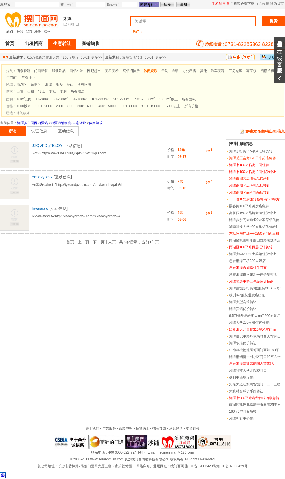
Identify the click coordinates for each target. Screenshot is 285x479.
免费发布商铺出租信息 (265, 131)
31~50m (61, 99)
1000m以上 (168, 99)
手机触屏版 (220, 4)
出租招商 (34, 43)
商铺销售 (91, 43)
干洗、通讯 (169, 71)
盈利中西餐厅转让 (242, 377)
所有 (13, 131)
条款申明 (126, 428)
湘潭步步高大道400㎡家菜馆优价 (254, 220)
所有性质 (77, 91)
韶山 (70, 84)
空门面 (11, 78)
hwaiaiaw (40, 208)
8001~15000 (150, 106)
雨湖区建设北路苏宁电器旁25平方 (255, 405)
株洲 (37, 32)
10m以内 (24, 99)
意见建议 (176, 428)
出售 (20, 91)
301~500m (122, 99)
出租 (30, 91)
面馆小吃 (76, 71)
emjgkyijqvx (42, 177)
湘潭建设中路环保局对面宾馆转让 (254, 336)
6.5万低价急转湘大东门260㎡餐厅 (53, 57)
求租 (52, 91)
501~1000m (145, 99)
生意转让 (62, 43)
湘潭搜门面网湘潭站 (32, 123)
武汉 (29, 32)
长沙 (20, 32)
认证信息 (39, 131)
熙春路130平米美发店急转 (249, 206)
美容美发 (112, 71)
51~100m (79, 99)
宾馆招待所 (131, 71)
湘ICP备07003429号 (200, 466)
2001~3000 (64, 106)
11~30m (42, 99)
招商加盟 (159, 428)
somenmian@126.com (177, 452)
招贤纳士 (142, 428)
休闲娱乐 (96, 123)
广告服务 (109, 428)
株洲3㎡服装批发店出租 (247, 295)
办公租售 (189, 71)
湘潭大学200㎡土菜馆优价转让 (252, 254)
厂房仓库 (235, 71)
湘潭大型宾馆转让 (242, 302)
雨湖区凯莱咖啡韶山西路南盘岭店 (254, 240)
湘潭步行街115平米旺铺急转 (250, 151)
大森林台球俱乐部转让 (246, 391)
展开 (279, 60)
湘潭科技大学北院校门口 (248, 371)
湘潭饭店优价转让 (242, 343)
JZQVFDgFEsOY (47, 145)
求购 (63, 91)
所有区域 (84, 84)
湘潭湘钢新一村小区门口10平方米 (255, 357)
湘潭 (67, 18)
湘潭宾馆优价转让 (242, 309)
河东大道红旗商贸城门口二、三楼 (254, 384)
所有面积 (189, 99)
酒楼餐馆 (23, 71)
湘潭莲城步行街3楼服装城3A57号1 (255, 288)
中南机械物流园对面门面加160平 (254, 350)
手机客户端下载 (242, 4)
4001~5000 (106, 106)
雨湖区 (22, 84)
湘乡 (59, 84)
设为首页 (277, 4)
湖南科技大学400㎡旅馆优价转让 (254, 227)
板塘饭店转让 (132, 57)
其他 (203, 71)
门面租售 (41, 71)
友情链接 (192, 428)
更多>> (96, 57)
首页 (9, 43)
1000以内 (24, 106)
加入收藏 (262, 4)
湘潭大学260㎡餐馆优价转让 (250, 323)
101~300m (100, 99)
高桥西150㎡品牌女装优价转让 (252, 213)
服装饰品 (59, 71)
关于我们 (92, 428)
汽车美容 (218, 71)
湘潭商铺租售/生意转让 (68, 123)
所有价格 (191, 106)
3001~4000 (85, 106)
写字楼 (251, 71)
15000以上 (172, 106)
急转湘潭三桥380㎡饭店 (247, 261)
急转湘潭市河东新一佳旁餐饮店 (253, 275)
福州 (47, 32)
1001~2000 (43, 106)
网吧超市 (94, 71)
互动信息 (66, 131)
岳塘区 (36, 84)
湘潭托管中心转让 (242, 418)
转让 (41, 91)
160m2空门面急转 (243, 412)
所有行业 (28, 78)
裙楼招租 (267, 71)
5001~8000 (128, 106)
